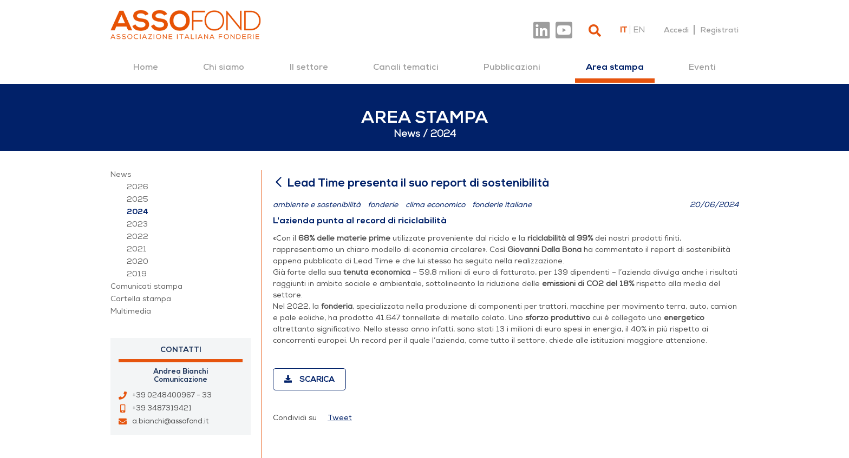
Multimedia (130, 311)
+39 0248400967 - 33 (172, 395)
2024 (137, 211)
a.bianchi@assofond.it (170, 421)
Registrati (719, 30)
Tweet (340, 417)
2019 (137, 273)
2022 (137, 236)
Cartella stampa (140, 298)
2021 (137, 249)
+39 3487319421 (162, 408)
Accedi (676, 30)
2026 (137, 186)
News (120, 174)
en (639, 29)
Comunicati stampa (146, 286)
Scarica (309, 379)
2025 (137, 199)
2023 (137, 224)
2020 (137, 261)
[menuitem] (145, 67)
